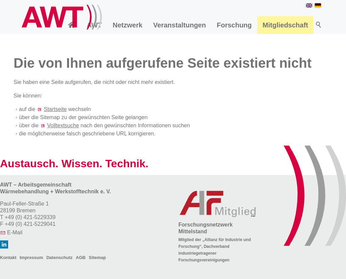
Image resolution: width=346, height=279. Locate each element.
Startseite (55, 109)
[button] (4, 244)
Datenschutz (59, 257)
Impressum (31, 257)
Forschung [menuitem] (234, 25)
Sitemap (97, 257)
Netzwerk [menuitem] (128, 25)
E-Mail (14, 232)
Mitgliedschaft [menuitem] (285, 25)
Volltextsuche (63, 125)
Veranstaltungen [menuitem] (179, 25)
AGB (81, 257)
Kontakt (8, 257)
